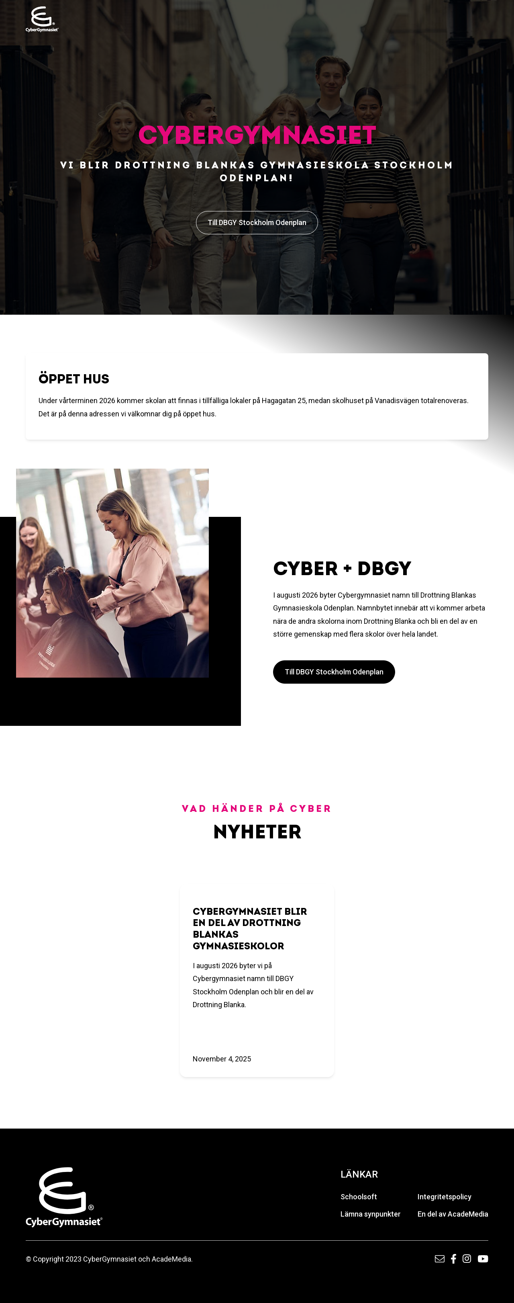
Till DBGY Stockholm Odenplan (257, 222)
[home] (42, 19)
